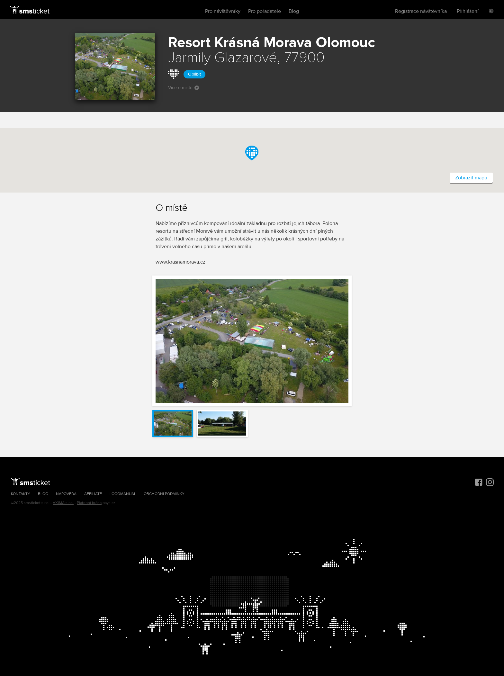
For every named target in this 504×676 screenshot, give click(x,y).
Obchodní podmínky (164, 493)
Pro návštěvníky (222, 11)
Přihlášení (468, 11)
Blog (294, 11)
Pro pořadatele (264, 11)
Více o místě (183, 87)
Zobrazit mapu (471, 178)
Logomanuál (123, 493)
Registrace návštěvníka (421, 11)
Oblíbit (194, 74)
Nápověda (66, 493)
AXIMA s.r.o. (63, 502)
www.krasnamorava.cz (180, 262)
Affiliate (93, 493)
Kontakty (20, 493)
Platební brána (89, 502)
